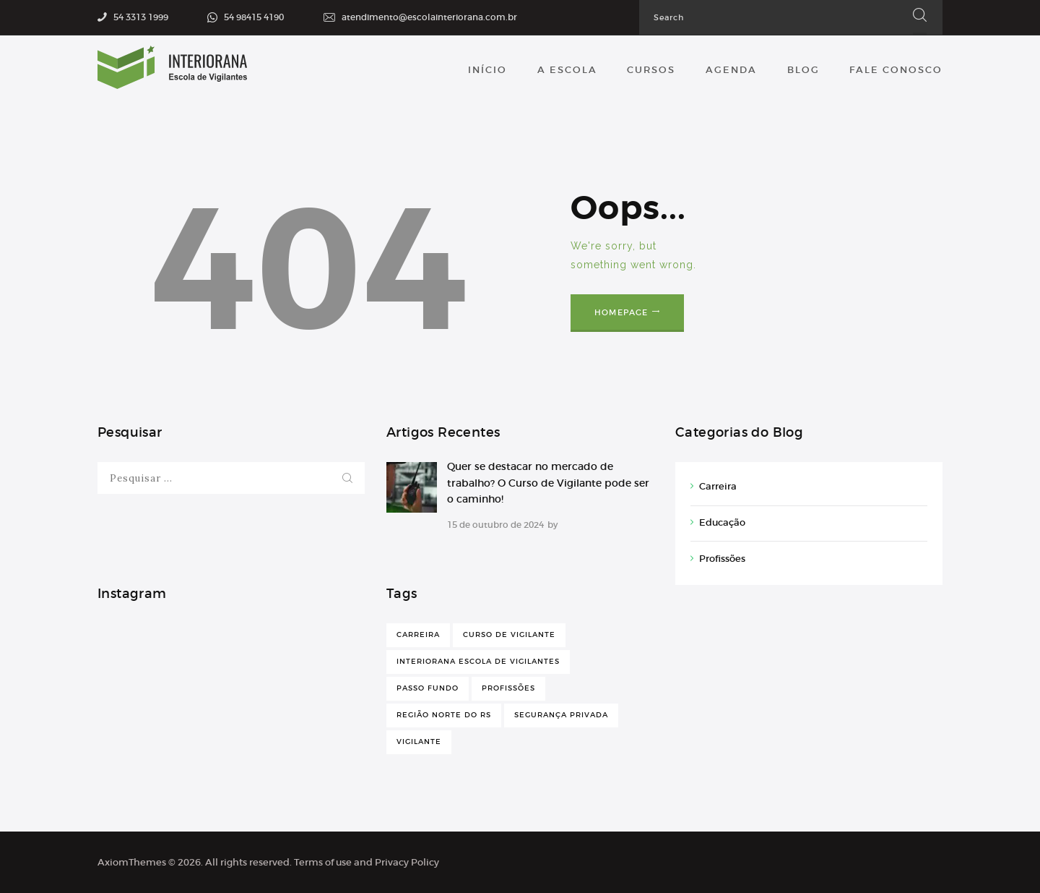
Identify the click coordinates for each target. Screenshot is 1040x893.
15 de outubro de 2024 (495, 524)
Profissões (722, 558)
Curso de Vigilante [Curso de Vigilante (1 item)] (509, 634)
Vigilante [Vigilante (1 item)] (418, 741)
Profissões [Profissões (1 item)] (508, 688)
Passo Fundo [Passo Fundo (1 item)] (427, 688)
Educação (722, 522)
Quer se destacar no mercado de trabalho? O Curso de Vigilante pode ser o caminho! (548, 482)
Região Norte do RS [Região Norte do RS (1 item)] (443, 714)
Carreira (718, 486)
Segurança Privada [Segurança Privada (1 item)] (561, 714)
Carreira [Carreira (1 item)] (418, 634)
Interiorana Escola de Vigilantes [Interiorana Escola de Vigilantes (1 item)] (478, 661)
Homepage (621, 312)
